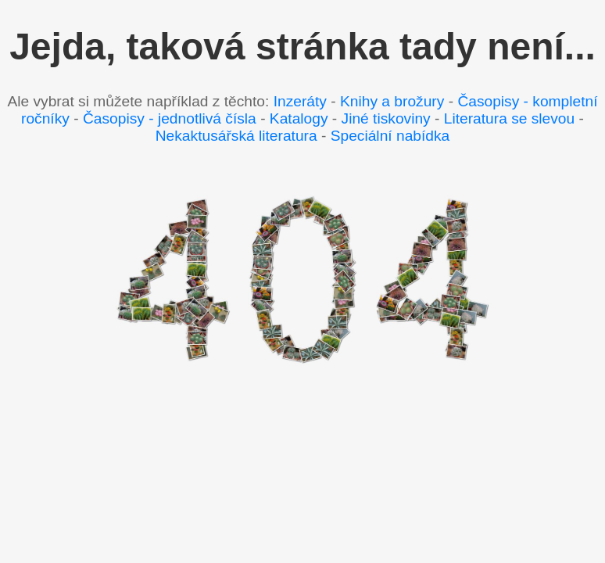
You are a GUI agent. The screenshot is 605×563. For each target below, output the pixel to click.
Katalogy (299, 118)
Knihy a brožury (392, 101)
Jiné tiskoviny (386, 118)
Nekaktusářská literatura (236, 135)
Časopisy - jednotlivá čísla (169, 118)
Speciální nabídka (390, 135)
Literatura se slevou (509, 118)
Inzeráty (300, 101)
